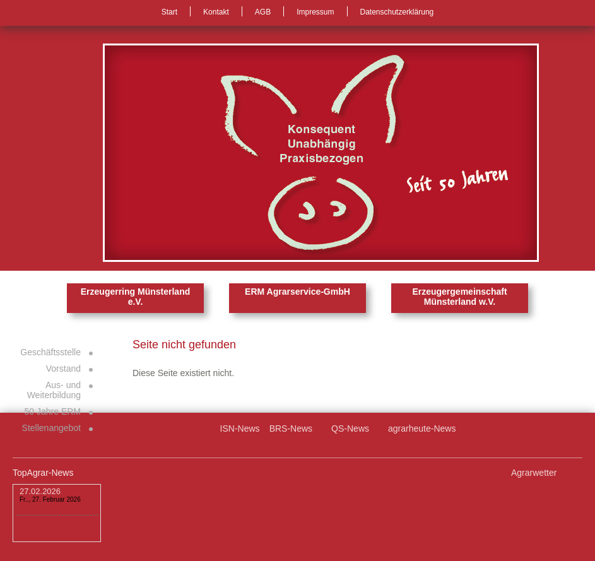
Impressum (315, 12)
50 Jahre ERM (53, 411)
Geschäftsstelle (50, 352)
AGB (263, 12)
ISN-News (240, 428)
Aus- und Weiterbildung (54, 390)
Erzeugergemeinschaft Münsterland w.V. (459, 296)
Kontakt (216, 12)
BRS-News (290, 428)
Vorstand (63, 368)
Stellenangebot (51, 428)
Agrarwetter (534, 473)
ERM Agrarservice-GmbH (297, 291)
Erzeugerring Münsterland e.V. (135, 296)
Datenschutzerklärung (397, 12)
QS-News (350, 428)
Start (169, 12)
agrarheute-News (422, 428)
